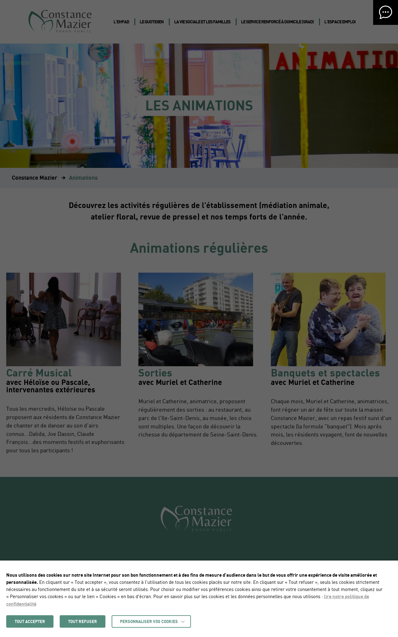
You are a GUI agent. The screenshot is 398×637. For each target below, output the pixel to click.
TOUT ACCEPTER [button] (30, 621)
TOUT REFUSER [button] (82, 621)
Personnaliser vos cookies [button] (149, 621)
